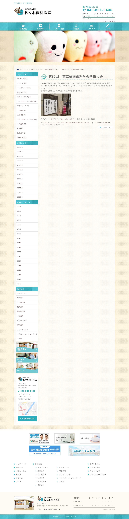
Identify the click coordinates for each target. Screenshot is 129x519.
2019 (19, 238)
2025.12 (20, 170)
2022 (19, 225)
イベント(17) (22, 83)
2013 (19, 265)
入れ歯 (19, 338)
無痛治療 (20, 307)
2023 (19, 220)
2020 (19, 234)
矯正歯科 (20, 298)
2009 (19, 283)
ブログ (18, 481)
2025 (19, 211)
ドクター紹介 (21, 471)
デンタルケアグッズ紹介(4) (27, 101)
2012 (19, 270)
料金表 (18, 474)
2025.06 (20, 197)
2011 (19, 274)
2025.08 (20, 188)
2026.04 (20, 151)
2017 (19, 247)
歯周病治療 (21, 311)
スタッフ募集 (95, 467)
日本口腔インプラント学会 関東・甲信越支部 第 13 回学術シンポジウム (66, 122)
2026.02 (20, 161)
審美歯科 (20, 325)
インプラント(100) (24, 87)
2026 (19, 206)
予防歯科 (20, 316)
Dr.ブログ (41, 69)
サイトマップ (95, 471)
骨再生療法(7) (22, 137)
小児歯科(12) (22, 124)
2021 (19, 229)
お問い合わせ (95, 464)
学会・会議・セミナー (52, 69)
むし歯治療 (21, 302)
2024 (19, 215)
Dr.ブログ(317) (22, 78)
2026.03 (20, 156)
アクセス (19, 478)
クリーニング (22, 320)
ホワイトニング (22, 329)
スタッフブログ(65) (24, 97)
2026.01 (20, 165)
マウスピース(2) (23, 106)
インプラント (22, 293)
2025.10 (20, 179)
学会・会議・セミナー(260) (27, 119)
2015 (19, 256)
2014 (19, 261)
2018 (19, 243)
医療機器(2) (21, 115)
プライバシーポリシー (98, 474)
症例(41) (20, 128)
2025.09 (20, 183)
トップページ (21, 464)
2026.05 (20, 147)
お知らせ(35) (22, 92)
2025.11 (20, 174)
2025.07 (20, 192)
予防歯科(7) (21, 110)
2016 (19, 252)
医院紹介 (19, 467)
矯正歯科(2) (21, 133)
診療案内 (38, 464)
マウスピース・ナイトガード (27, 334)
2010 (19, 279)
